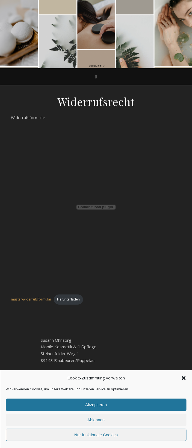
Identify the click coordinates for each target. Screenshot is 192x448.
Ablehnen (96, 419)
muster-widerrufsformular (31, 299)
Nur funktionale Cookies (96, 434)
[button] (183, 378)
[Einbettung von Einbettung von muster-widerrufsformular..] (96, 207)
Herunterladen (68, 299)
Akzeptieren (96, 404)
